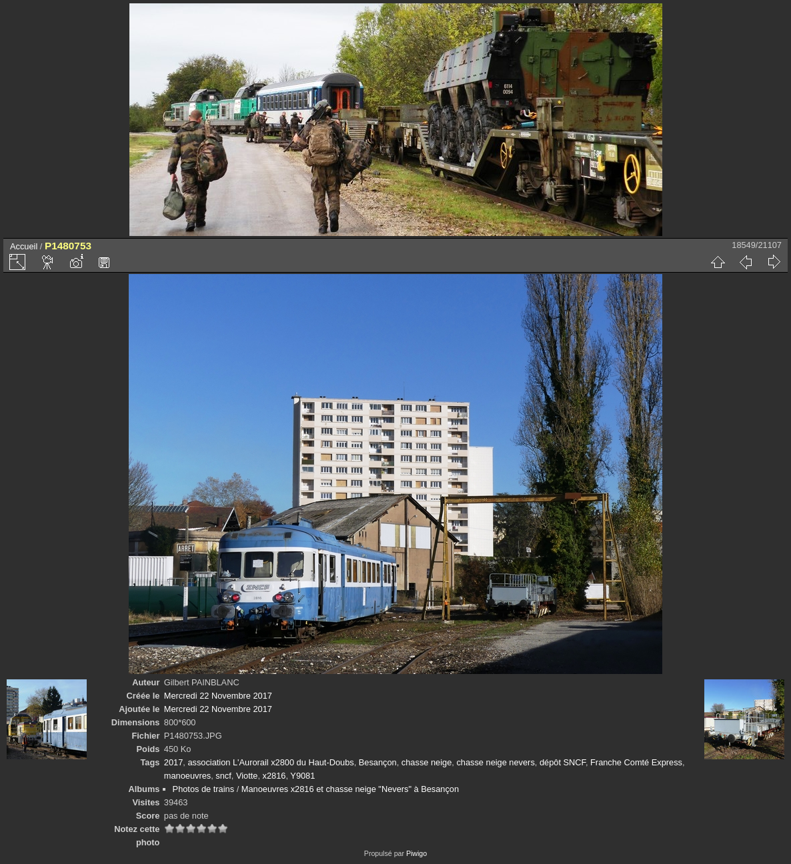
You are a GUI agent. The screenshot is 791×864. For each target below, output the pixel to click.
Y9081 (302, 776)
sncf (223, 776)
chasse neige (427, 762)
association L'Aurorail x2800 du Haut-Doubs (270, 762)
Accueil (23, 246)
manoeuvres (187, 776)
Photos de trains (203, 789)
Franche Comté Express (636, 762)
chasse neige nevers (495, 762)
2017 (173, 762)
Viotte (247, 776)
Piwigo (416, 853)
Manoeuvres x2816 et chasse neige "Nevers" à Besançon (350, 789)
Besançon (378, 762)
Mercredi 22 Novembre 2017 (218, 696)
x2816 (274, 776)
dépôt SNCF (563, 762)
